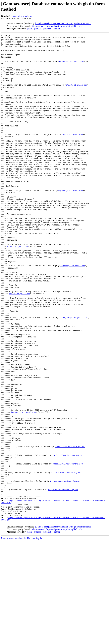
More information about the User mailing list (21, 635)
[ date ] (30, 28)
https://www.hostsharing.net (70, 529)
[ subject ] (47, 28)
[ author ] (57, 28)
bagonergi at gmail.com (22, 16)
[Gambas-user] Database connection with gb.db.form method (63, 23)
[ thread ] (38, 28)
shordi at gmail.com (76, 95)
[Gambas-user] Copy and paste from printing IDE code (57, 26)
